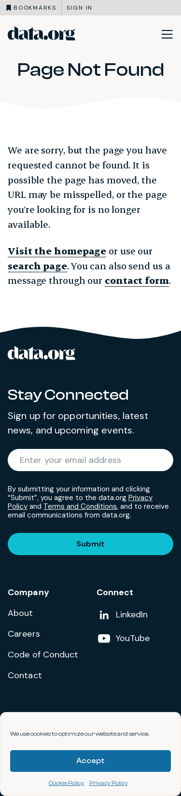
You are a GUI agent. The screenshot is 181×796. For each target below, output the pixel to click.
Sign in (80, 8)
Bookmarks (35, 8)
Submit (90, 544)
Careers (24, 634)
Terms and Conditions (80, 506)
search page (37, 266)
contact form (137, 280)
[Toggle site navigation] (167, 33)
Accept (90, 761)
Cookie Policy (66, 783)
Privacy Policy (108, 783)
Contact (25, 675)
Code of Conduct (43, 654)
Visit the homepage (57, 251)
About (20, 613)
